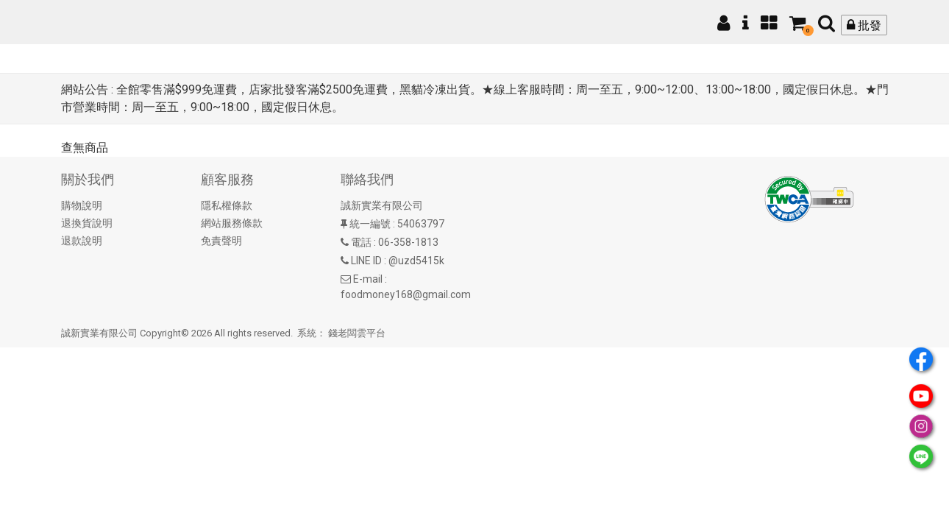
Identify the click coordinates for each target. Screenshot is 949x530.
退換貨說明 (87, 223)
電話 (361, 242)
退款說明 (81, 241)
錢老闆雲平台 (356, 333)
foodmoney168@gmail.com (406, 294)
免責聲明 (221, 241)
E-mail (368, 279)
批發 (864, 25)
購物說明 (81, 205)
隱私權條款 (226, 205)
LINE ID (366, 260)
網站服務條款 (232, 223)
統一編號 (370, 224)
